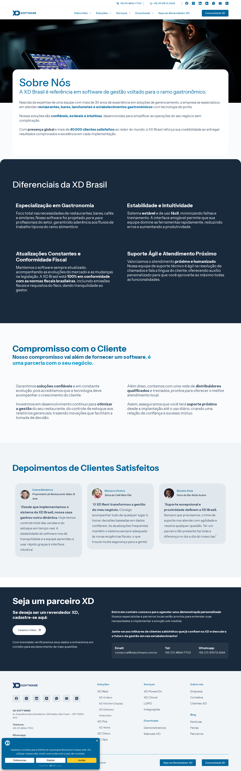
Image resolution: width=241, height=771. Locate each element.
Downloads (145, 13)
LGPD (148, 703)
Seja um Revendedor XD (174, 13)
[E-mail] (220, 3)
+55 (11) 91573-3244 (162, 3)
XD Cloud (150, 697)
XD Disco (103, 733)
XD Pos (102, 721)
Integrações (152, 709)
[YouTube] (206, 3)
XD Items (104, 727)
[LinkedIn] (200, 3)
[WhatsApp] (213, 3)
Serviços (124, 13)
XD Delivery (106, 709)
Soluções (104, 13)
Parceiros (196, 734)
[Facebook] (186, 3)
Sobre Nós (83, 13)
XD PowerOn (153, 691)
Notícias (196, 722)
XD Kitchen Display (111, 703)
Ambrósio (105, 715)
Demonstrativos (155, 728)
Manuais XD (152, 734)
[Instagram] (193, 3)
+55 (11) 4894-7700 (128, 3)
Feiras (194, 728)
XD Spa (102, 739)
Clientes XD (198, 703)
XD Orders (105, 697)
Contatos (196, 697)
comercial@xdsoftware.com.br (136, 652)
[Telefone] (226, 3)
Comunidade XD (215, 13)
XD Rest (102, 691)
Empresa (196, 691)
